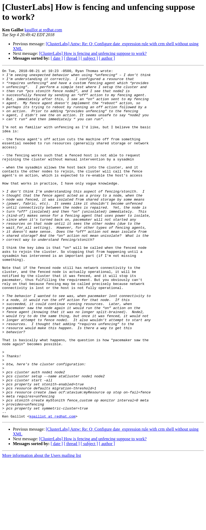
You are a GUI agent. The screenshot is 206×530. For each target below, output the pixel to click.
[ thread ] (72, 58)
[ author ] (107, 58)
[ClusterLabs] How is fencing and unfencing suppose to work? (93, 53)
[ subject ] (89, 58)
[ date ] (57, 58)
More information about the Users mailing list (41, 525)
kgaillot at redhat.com (43, 30)
